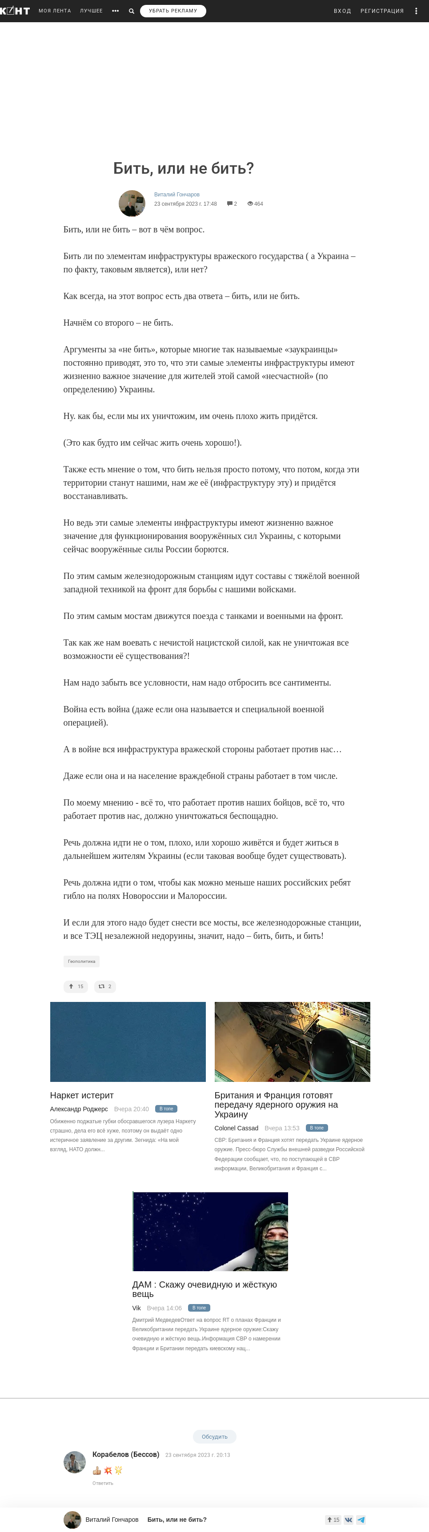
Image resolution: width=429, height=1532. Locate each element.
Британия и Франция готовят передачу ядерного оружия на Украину (276, 1105)
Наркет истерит (82, 1095)
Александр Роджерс (79, 1109)
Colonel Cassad (237, 1128)
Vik (136, 1308)
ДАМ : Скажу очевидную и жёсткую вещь (204, 1289)
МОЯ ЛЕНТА (55, 11)
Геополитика (81, 961)
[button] (417, 11)
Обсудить (215, 1436)
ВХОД (343, 11)
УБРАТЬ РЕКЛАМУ (173, 11)
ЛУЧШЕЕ (91, 11)
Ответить (102, 1483)
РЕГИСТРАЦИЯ (382, 11)
